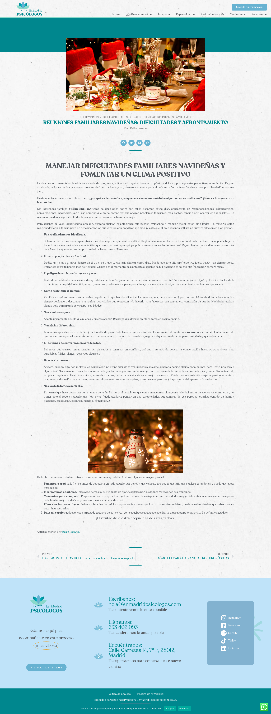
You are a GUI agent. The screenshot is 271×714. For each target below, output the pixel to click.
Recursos (259, 14)
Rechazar (184, 708)
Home (116, 14)
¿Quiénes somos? (139, 14)
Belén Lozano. (71, 532)
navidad (149, 117)
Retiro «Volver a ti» (212, 14)
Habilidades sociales (125, 117)
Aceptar (170, 708)
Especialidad (185, 14)
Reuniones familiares (174, 117)
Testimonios (238, 14)
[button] (123, 143)
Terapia (164, 14)
